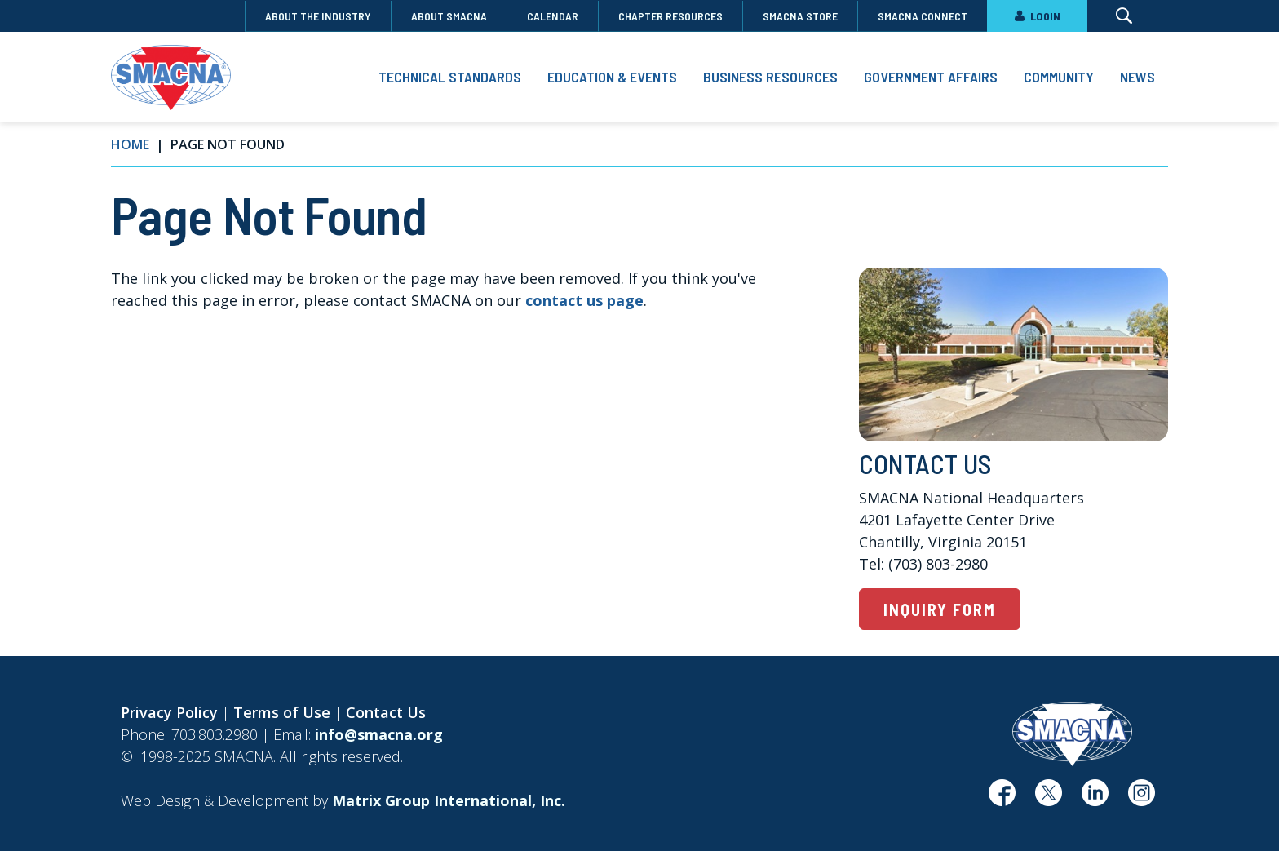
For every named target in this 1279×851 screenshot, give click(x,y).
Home (130, 144)
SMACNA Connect (922, 16)
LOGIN (1037, 16)
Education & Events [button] (612, 77)
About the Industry (318, 16)
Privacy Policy (169, 712)
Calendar (552, 16)
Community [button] (1059, 77)
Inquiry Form (939, 609)
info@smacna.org (379, 734)
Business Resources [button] (770, 77)
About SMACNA (449, 16)
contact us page (584, 300)
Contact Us (386, 712)
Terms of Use (281, 712)
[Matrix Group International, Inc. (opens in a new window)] (448, 800)
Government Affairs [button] (931, 77)
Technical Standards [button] (449, 77)
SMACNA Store (800, 16)
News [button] (1137, 77)
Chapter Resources (670, 16)
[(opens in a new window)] (1002, 799)
